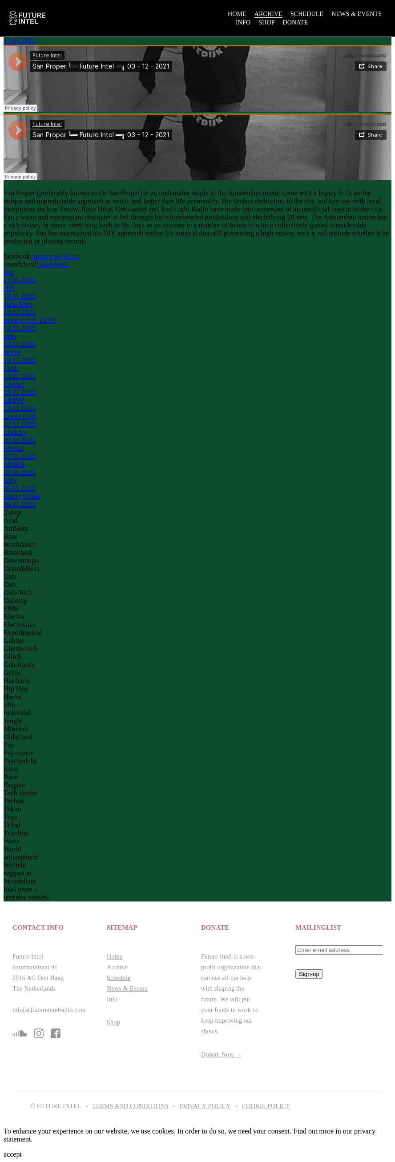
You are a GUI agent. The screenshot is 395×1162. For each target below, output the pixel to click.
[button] (56, 927)
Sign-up (309, 974)
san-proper (53, 264)
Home (237, 14)
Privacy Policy (205, 1106)
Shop (266, 22)
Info (243, 22)
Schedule (306, 14)
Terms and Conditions (130, 1106)
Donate (295, 22)
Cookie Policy (266, 1106)
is (39, 1033)
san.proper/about (55, 256)
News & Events (356, 14)
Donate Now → (221, 1054)
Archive (268, 14)
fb (55, 1033)
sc (19, 1033)
